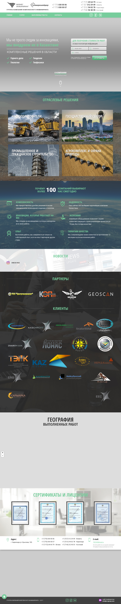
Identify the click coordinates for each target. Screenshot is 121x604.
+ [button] (2, 452)
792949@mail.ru (98, 542)
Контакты (58, 15)
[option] (20, 513)
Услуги (22, 15)
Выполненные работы (39, 15)
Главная (9, 15)
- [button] (2, 455)
